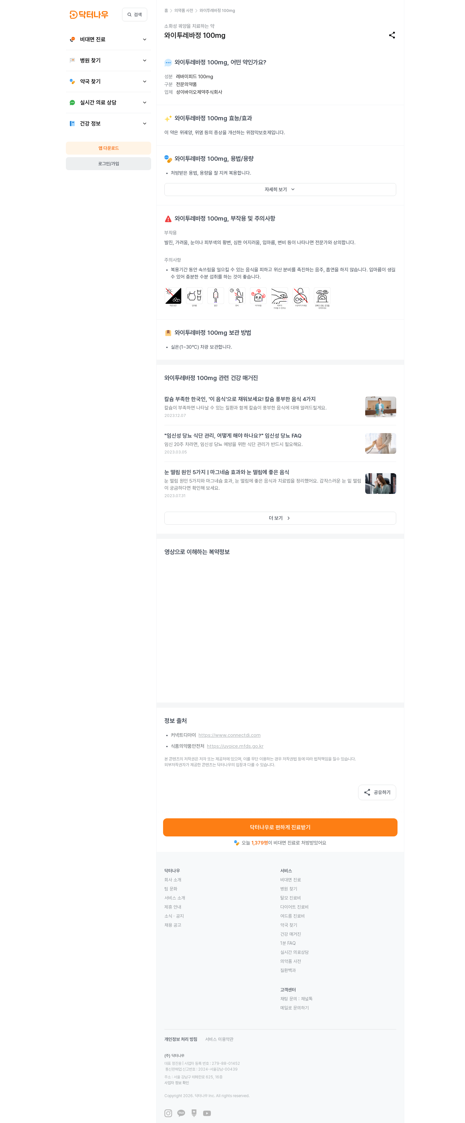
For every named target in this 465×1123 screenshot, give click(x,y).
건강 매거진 (290, 934)
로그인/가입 (108, 163)
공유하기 (377, 792)
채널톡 (307, 998)
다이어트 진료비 (294, 907)
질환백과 (288, 970)
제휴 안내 (172, 907)
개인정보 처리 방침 (180, 1039)
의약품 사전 (290, 961)
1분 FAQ (288, 943)
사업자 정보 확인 (237, 1071)
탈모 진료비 (290, 897)
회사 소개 (172, 879)
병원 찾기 (288, 888)
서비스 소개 (174, 897)
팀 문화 (170, 888)
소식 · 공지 (174, 916)
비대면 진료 (290, 879)
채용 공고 (172, 925)
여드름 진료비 (292, 916)
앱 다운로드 (108, 148)
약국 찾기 (288, 925)
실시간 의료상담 (294, 952)
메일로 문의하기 (294, 1007)
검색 (135, 14)
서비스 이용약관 (219, 1039)
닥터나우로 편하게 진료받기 (280, 827)
